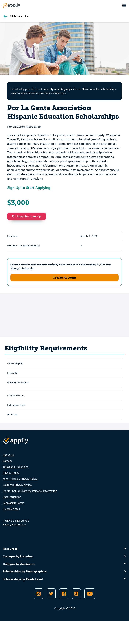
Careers (7, 460)
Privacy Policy (11, 472)
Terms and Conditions (15, 466)
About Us (8, 454)
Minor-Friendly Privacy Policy (20, 478)
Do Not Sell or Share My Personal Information (30, 490)
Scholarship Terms (13, 502)
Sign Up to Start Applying (28, 187)
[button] (14, 216)
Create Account (64, 277)
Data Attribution (12, 496)
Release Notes (11, 508)
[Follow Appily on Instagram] (38, 593)
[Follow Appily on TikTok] (76, 593)
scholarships (108, 89)
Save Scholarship (26, 216)
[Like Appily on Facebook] (63, 593)
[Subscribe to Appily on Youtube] (89, 593)
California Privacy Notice (17, 484)
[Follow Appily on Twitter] (51, 593)
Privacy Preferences (14, 524)
